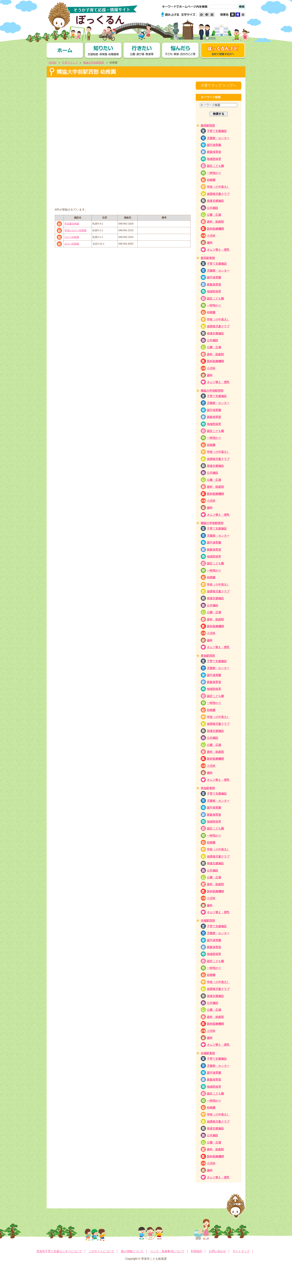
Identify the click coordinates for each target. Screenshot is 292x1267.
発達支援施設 (215, 200)
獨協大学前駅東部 (212, 523)
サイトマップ (241, 1251)
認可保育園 (214, 145)
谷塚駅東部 (208, 1053)
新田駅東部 (208, 258)
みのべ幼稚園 (71, 243)
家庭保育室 (214, 152)
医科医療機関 (215, 228)
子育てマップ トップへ (218, 85)
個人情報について (132, 1251)
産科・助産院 (215, 221)
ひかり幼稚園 (71, 237)
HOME (53, 62)
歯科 (210, 242)
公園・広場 (214, 214)
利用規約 (196, 1251)
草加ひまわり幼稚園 (75, 230)
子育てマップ (70, 62)
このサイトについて (101, 1251)
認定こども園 (215, 166)
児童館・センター (218, 138)
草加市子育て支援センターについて (59, 1251)
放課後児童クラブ (218, 194)
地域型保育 (214, 159)
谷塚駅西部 (208, 920)
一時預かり (214, 173)
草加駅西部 (208, 655)
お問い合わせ (217, 1251)
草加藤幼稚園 (71, 223)
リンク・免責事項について (167, 1251)
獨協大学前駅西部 (93, 62)
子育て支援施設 (217, 131)
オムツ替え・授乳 (218, 249)
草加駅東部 (208, 788)
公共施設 (212, 208)
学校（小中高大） (218, 186)
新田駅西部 (208, 125)
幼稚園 (211, 180)
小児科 (211, 235)
